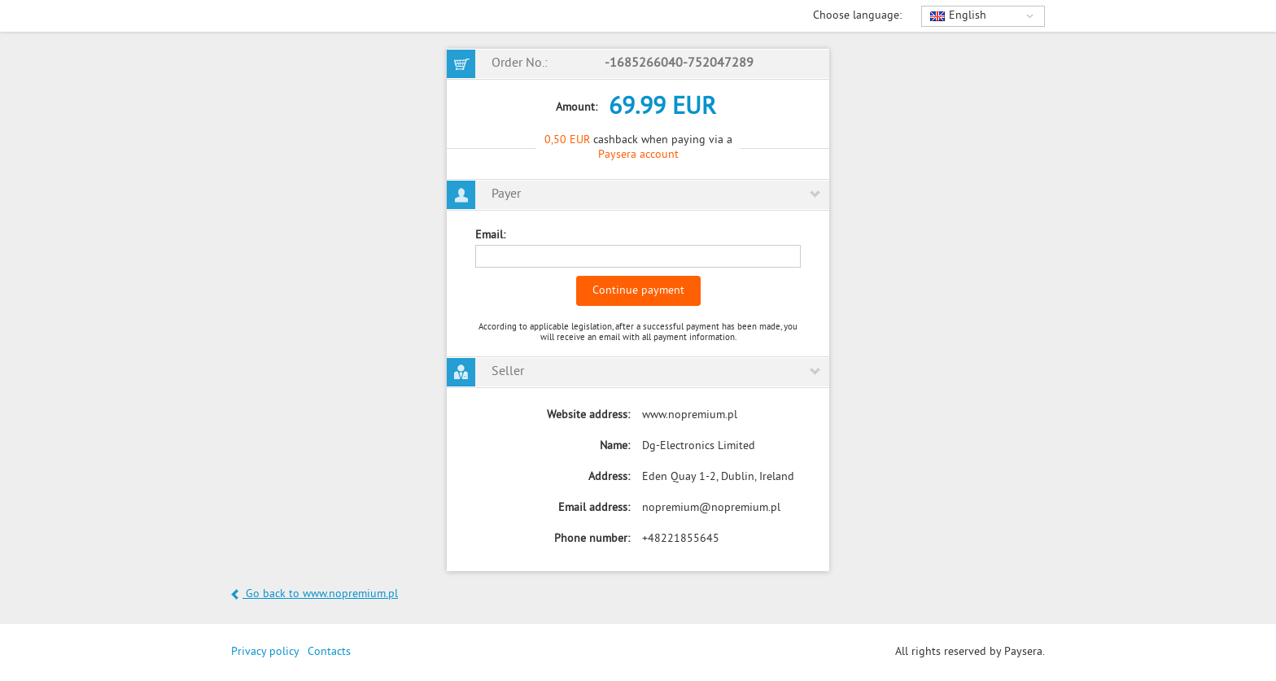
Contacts (329, 652)
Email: (490, 235)
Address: (609, 477)
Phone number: (592, 539)
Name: (615, 446)
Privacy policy (265, 652)
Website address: (588, 415)
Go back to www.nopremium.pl (314, 594)
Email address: (594, 508)
